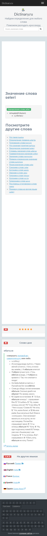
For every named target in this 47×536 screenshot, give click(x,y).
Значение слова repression (20, 156)
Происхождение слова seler (21, 164)
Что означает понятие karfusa (22, 145)
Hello (17, 470)
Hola (16, 482)
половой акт (23, 355)
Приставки (6, 506)
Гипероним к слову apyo (19, 181)
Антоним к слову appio (19, 170)
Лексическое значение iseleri (21, 148)
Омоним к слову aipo (18, 173)
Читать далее (11, 446)
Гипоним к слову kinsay (19, 175)
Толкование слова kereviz (20, 143)
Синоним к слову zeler (18, 167)
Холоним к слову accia (19, 178)
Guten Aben (19, 488)
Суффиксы (16, 506)
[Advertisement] (23, 68)
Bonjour (16, 476)
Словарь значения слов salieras (23, 151)
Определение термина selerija (22, 140)
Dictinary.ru (7, 3)
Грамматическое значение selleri (23, 153)
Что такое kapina (16, 137)
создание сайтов (25, 533)
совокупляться (13, 358)
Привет (19, 463)
